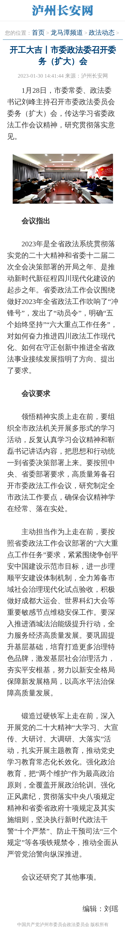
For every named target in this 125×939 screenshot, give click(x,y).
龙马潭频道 (67, 32)
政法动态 (102, 32)
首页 (38, 32)
